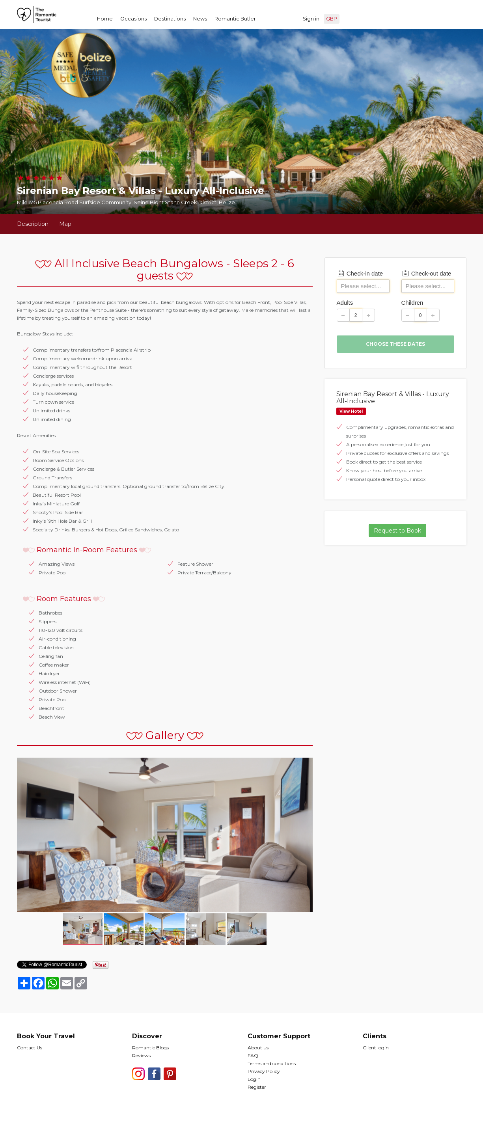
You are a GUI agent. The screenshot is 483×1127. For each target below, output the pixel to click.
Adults (345, 302)
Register (257, 1087)
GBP (331, 19)
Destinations (170, 19)
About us (258, 1048)
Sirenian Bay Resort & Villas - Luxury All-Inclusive (392, 397)
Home (105, 19)
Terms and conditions (272, 1063)
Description (32, 223)
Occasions (133, 19)
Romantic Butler (235, 19)
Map (65, 223)
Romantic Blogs (150, 1048)
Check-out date (426, 273)
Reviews (141, 1055)
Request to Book (397, 530)
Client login (376, 1048)
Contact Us (29, 1048)
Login (254, 1079)
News (200, 19)
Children (412, 302)
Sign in (311, 19)
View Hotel (351, 411)
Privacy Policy (264, 1071)
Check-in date (360, 273)
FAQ (253, 1055)
